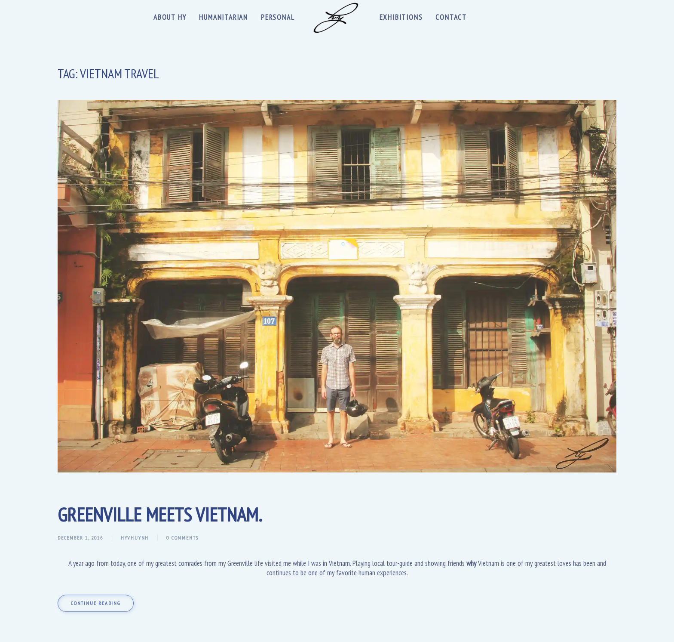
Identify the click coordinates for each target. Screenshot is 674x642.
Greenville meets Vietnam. (160, 514)
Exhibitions (401, 17)
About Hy (169, 17)
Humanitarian (223, 17)
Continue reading (95, 603)
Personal (277, 17)
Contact (451, 17)
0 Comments (182, 537)
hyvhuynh (135, 537)
